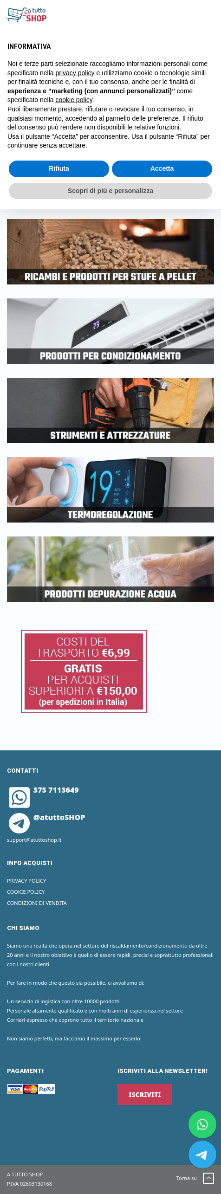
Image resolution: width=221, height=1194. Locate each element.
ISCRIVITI (145, 1094)
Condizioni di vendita (37, 902)
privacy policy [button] (75, 73)
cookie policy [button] (74, 99)
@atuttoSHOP (47, 817)
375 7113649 (44, 790)
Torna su (195, 1179)
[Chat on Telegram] (202, 1154)
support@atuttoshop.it (34, 839)
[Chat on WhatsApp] (202, 1124)
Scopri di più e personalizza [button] (110, 190)
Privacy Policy (26, 880)
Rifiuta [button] (59, 168)
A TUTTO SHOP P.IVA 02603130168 (29, 1179)
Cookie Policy (26, 891)
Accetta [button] (162, 168)
